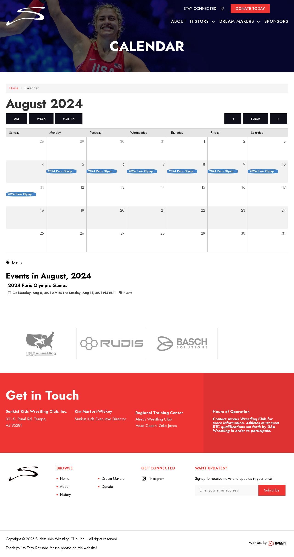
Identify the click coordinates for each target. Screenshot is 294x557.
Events (128, 293)
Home (14, 88)
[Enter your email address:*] (226, 490)
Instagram (157, 479)
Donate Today (250, 8)
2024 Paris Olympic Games (38, 286)
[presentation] (219, 505)
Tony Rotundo (37, 548)
